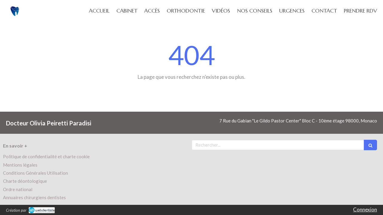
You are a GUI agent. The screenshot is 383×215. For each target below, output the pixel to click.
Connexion (365, 209)
